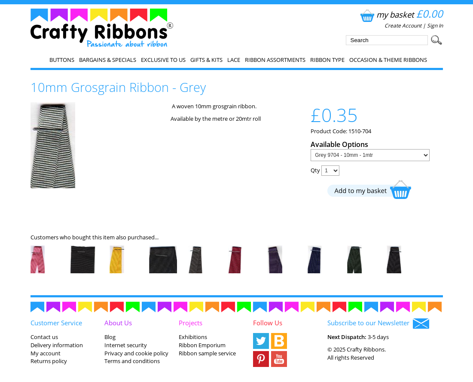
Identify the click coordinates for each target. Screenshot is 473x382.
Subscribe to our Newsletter (378, 323)
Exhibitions (193, 337)
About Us (118, 322)
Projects (190, 322)
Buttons (61, 60)
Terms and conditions (132, 361)
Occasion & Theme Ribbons (388, 60)
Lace (233, 60)
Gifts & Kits (206, 60)
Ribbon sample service (207, 353)
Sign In (435, 25)
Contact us (44, 337)
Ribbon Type (327, 60)
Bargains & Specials (107, 60)
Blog (110, 337)
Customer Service (56, 322)
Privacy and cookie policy (136, 353)
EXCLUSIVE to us (163, 60)
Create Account (403, 25)
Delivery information (57, 345)
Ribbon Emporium (202, 345)
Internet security (125, 345)
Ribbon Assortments (275, 60)
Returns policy (49, 361)
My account (46, 353)
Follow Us (267, 322)
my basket (400, 14)
